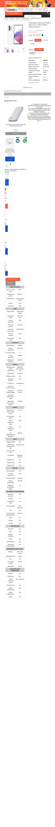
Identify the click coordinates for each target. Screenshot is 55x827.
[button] (21, 9)
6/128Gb (38, 40)
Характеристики (12, 279)
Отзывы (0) (10, 283)
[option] (15, 34)
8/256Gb (33, 43)
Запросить (16, 133)
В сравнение (8, 97)
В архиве (27, 94)
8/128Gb (46, 40)
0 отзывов (40, 30)
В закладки (5, 97)
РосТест (32, 53)
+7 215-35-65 (42, 10)
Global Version (39, 49)
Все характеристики (34, 82)
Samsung (45, 62)
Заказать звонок (50, 9)
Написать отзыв (32, 32)
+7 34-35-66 (26, 10)
